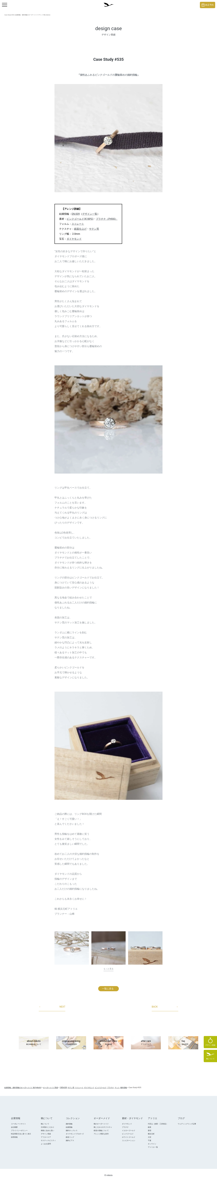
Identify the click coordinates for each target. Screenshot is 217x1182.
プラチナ (125, 1127)
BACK (165, 1007)
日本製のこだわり (47, 1127)
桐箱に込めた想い (47, 1130)
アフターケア (46, 1137)
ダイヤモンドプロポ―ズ (75, 1134)
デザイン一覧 (89, 213)
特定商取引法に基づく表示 (21, 1134)
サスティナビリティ (48, 1140)
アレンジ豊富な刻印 (101, 1134)
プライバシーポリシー (19, 1130)
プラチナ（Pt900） (106, 218)
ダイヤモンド (74, 238)
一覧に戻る (108, 988)
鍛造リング (70, 1137)
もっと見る (108, 969)
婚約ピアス (70, 1140)
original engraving (71, 1043)
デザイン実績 (46, 1134)
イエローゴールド (128, 1130)
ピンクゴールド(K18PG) (80, 218)
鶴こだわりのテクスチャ (103, 1127)
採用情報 (14, 1137)
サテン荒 (94, 228)
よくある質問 (46, 1144)
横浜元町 (151, 1134)
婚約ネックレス (71, 1130)
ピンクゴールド (128, 1134)
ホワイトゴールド (128, 1137)
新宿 (149, 1130)
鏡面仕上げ (80, 228)
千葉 (149, 1140)
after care (146, 1043)
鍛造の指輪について (101, 1130)
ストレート (78, 223)
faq (183, 1043)
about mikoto (33, 1043)
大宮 (149, 1137)
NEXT (52, 1007)
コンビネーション (128, 1140)
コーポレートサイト (18, 1124)
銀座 (149, 1127)
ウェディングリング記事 (187, 1124)
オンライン (152, 1144)
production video (108, 1043)
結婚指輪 (69, 1127)
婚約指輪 (69, 1124)
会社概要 (14, 1127)
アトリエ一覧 (153, 1147)
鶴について (45, 1124)
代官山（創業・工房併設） (158, 1124)
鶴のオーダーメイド (101, 1124)
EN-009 (76, 213)
